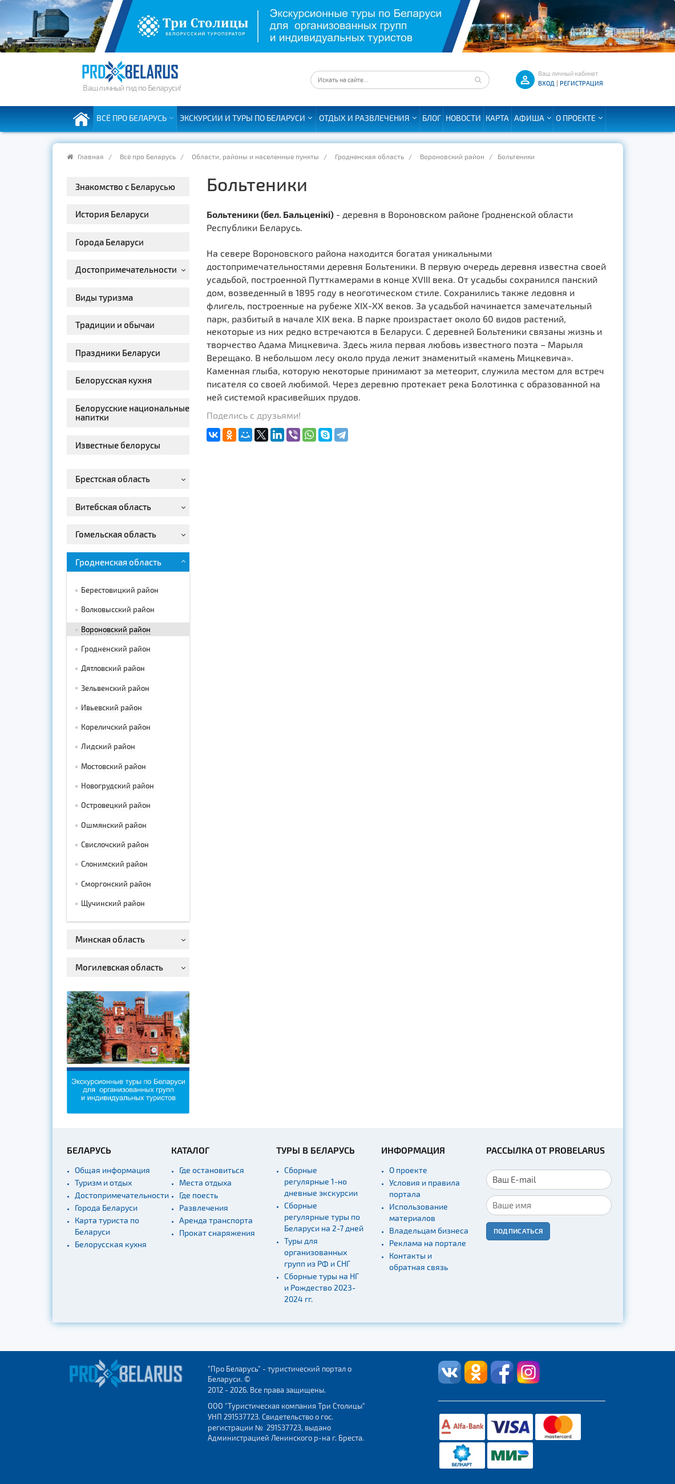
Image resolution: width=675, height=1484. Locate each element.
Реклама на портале (427, 1243)
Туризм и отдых (103, 1182)
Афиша (529, 118)
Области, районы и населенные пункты (255, 156)
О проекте (576, 118)
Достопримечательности (122, 1195)
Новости (463, 118)
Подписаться (518, 1231)
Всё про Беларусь (131, 118)
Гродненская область (369, 156)
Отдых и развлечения (364, 118)
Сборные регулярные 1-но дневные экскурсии (321, 1181)
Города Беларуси (106, 1207)
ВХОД (546, 83)
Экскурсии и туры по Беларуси (242, 118)
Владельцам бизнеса (428, 1230)
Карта (497, 118)
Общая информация (112, 1170)
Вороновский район (452, 156)
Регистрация (581, 83)
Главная (91, 156)
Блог (431, 118)
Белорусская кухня (111, 1244)
